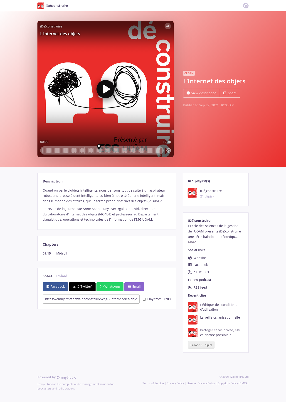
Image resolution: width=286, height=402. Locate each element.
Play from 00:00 (157, 299)
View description (202, 93)
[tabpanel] (106, 205)
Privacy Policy (175, 383)
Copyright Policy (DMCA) (233, 383)
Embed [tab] (61, 276)
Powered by (56, 377)
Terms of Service (153, 383)
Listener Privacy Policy (201, 383)
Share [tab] (47, 276)
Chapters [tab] (50, 244)
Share (230, 93)
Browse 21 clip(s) (201, 345)
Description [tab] (53, 181)
